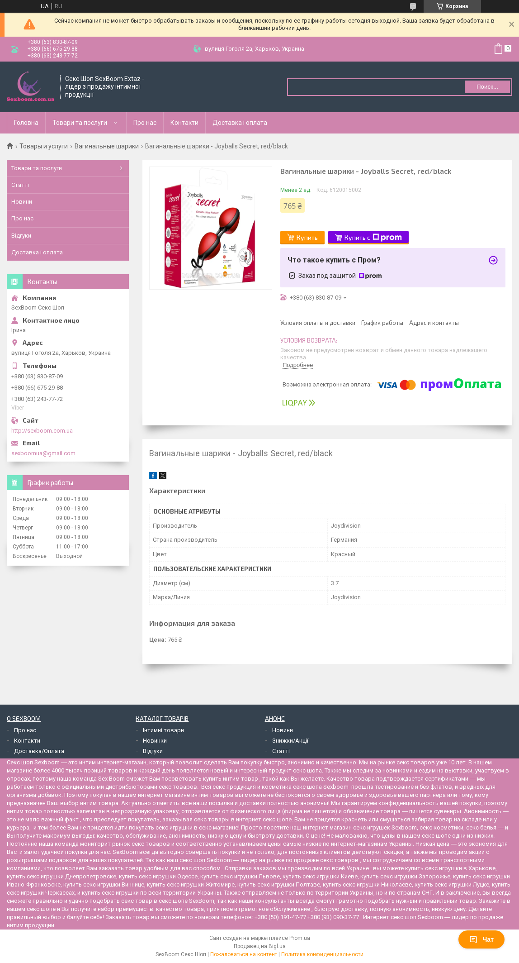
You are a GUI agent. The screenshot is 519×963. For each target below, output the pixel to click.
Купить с (373, 238)
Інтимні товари (163, 730)
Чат (481, 939)
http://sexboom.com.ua (42, 430)
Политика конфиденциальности (322, 954)
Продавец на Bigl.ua (260, 946)
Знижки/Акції (290, 740)
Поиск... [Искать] (487, 86)
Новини (21, 201)
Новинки (155, 740)
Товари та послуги (79, 122)
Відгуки (21, 235)
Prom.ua (299, 938)
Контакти (184, 122)
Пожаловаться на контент (243, 954)
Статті (20, 184)
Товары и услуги (43, 146)
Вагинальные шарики (107, 146)
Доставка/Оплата (39, 751)
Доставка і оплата (239, 122)
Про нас (144, 122)
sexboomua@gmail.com (43, 453)
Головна (26, 122)
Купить (307, 237)
